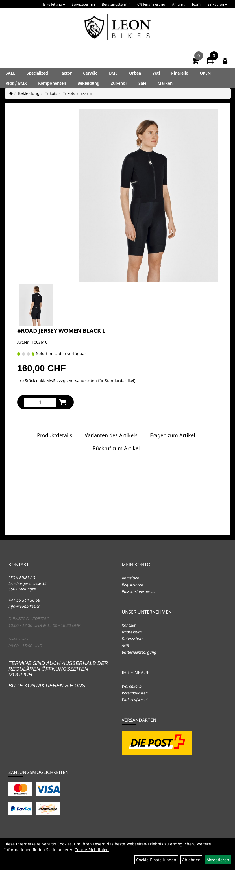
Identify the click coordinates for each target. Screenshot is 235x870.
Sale (142, 83)
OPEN (205, 73)
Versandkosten (135, 692)
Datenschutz (132, 638)
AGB (125, 645)
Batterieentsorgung (139, 652)
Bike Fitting (54, 4)
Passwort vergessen (139, 591)
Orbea (135, 73)
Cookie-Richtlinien (92, 849)
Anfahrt (178, 4)
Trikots (51, 93)
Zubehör (119, 83)
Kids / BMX (16, 83)
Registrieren (132, 584)
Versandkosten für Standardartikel (101, 380)
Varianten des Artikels (111, 435)
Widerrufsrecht (135, 699)
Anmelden (130, 578)
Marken (165, 83)
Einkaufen (217, 4)
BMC (113, 73)
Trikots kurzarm (77, 93)
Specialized (37, 73)
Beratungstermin (116, 4)
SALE (10, 73)
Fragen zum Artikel (172, 435)
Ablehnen (191, 859)
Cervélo (90, 73)
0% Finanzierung (151, 4)
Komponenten (52, 83)
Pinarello (179, 73)
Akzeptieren (217, 859)
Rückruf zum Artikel (116, 448)
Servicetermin (83, 4)
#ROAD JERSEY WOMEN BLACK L (61, 330)
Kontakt (129, 625)
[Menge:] (40, 402)
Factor (65, 73)
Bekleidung (88, 83)
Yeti (156, 73)
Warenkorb (132, 686)
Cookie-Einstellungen (156, 859)
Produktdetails (54, 435)
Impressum (132, 631)
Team (196, 4)
